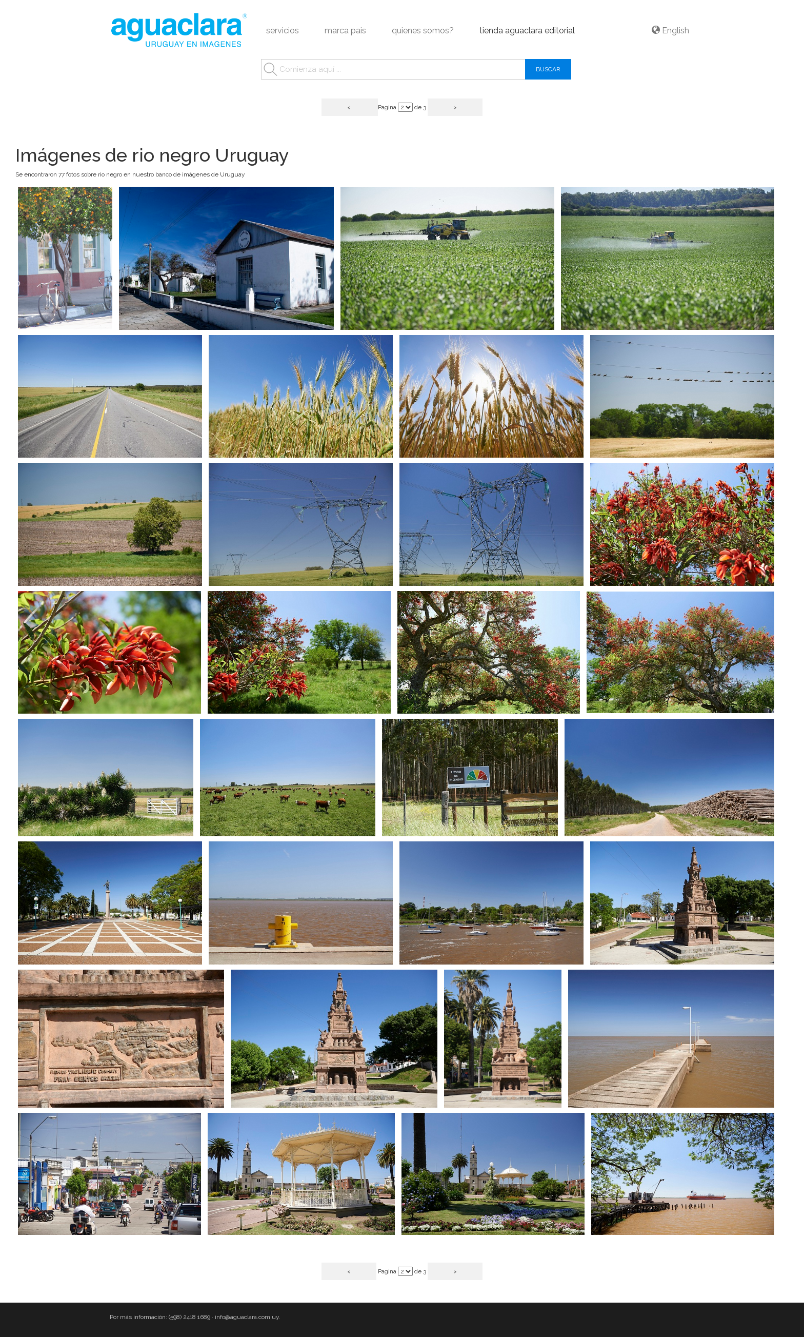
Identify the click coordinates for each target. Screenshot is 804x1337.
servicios (282, 30)
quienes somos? (423, 30)
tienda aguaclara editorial (527, 30)
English (670, 30)
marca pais (345, 30)
